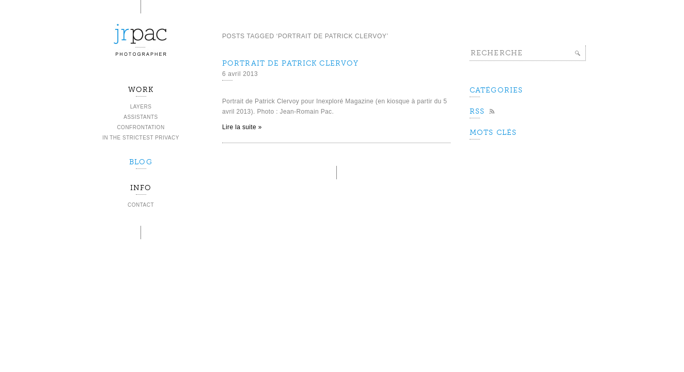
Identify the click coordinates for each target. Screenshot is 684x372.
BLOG (140, 162)
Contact (141, 205)
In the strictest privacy (140, 138)
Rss (477, 111)
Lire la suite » (242, 127)
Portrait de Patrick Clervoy (290, 63)
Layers (141, 107)
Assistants (140, 117)
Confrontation (140, 127)
